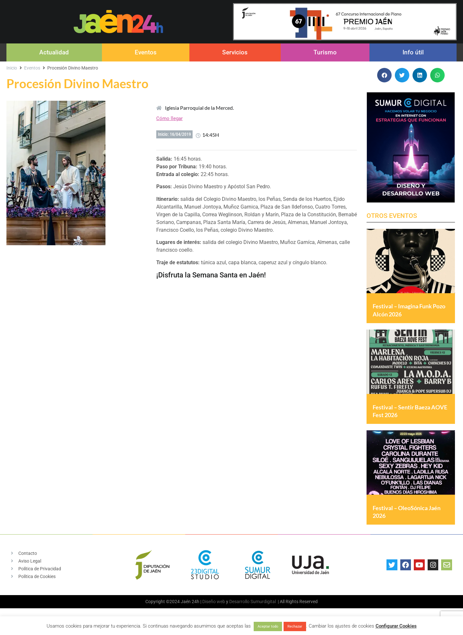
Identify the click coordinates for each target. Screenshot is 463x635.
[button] (384, 75)
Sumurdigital (263, 608)
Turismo (325, 52)
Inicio (11, 67)
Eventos (146, 52)
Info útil (413, 52)
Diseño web (213, 608)
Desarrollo (239, 608)
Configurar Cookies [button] (396, 626)
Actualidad (54, 52)
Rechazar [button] (294, 626)
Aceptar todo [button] (268, 626)
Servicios (235, 52)
